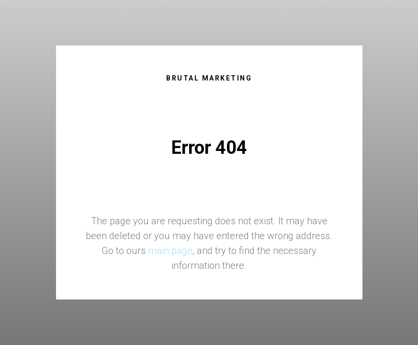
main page (170, 250)
